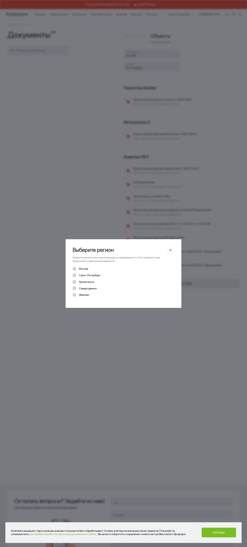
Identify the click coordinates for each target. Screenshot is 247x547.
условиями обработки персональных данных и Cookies (63, 534)
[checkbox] (80, 269)
